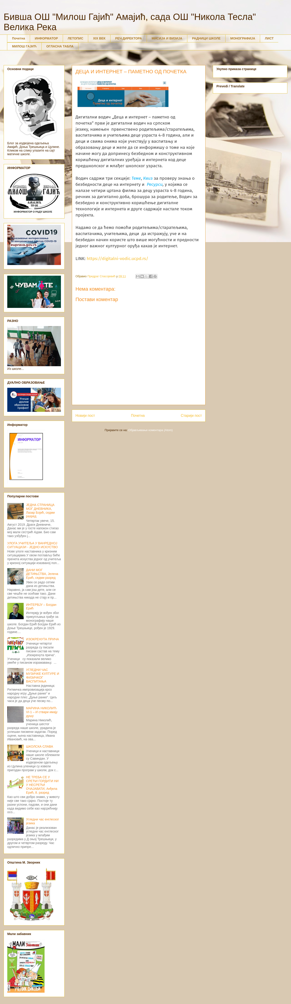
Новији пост (85, 415)
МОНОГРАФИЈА (242, 38)
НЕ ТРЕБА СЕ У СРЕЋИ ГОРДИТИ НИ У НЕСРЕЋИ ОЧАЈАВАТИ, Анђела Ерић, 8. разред (42, 784)
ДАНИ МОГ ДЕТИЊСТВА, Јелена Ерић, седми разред (42, 573)
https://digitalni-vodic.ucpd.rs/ (117, 258)
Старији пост (191, 415)
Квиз (148, 178)
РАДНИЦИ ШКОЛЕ (206, 38)
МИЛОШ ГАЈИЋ (24, 46)
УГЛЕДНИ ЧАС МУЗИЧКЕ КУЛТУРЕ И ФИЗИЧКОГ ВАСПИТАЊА (42, 675)
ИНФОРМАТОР (46, 38)
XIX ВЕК (99, 38)
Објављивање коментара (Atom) (150, 430)
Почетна (18, 38)
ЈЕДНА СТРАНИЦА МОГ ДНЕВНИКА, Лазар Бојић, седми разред (40, 510)
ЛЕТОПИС (75, 38)
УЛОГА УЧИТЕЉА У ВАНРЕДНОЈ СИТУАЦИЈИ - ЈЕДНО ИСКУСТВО (32, 545)
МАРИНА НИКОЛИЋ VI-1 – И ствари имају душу (42, 712)
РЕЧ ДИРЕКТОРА (128, 38)
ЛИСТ (269, 38)
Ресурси (155, 184)
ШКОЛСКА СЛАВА (39, 746)
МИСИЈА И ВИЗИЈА (167, 38)
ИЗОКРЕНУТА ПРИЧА (42, 639)
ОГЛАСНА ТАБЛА (60, 46)
